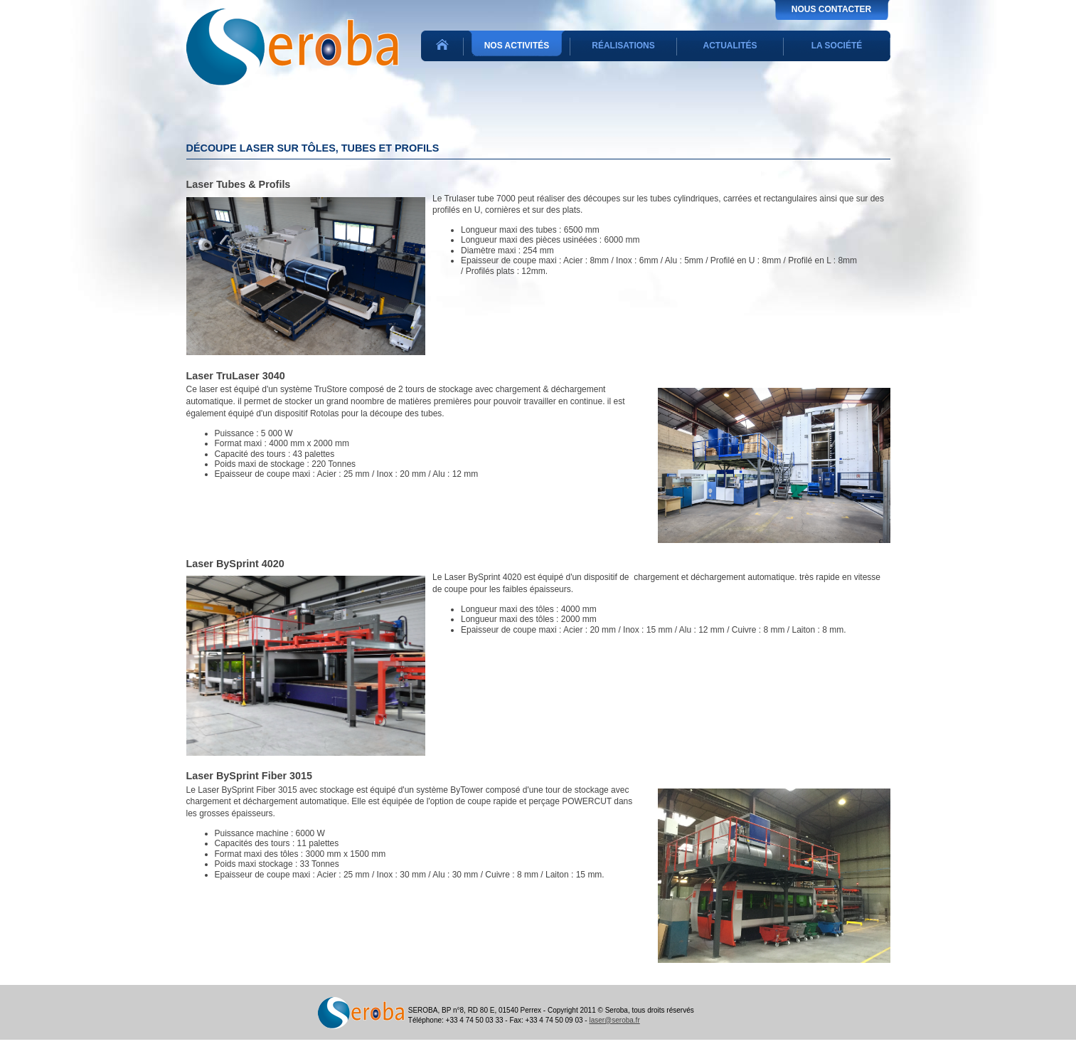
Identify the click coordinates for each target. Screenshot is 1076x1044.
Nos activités (517, 46)
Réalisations (623, 46)
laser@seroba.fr (614, 1020)
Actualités (730, 46)
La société (837, 46)
